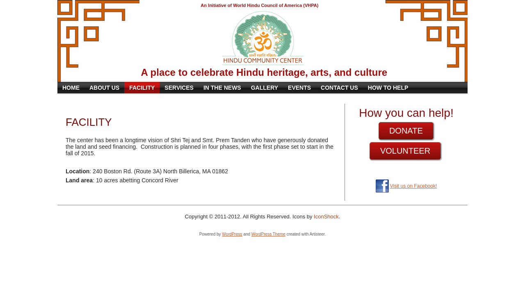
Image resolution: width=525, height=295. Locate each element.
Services (179, 87)
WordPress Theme (268, 234)
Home (71, 87)
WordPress (232, 234)
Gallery (264, 87)
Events (299, 87)
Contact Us (339, 87)
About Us (104, 87)
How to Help (388, 87)
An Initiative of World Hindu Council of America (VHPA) (259, 5)
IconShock (326, 216)
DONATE (406, 130)
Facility (142, 87)
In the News (222, 87)
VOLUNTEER (405, 150)
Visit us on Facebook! (413, 186)
